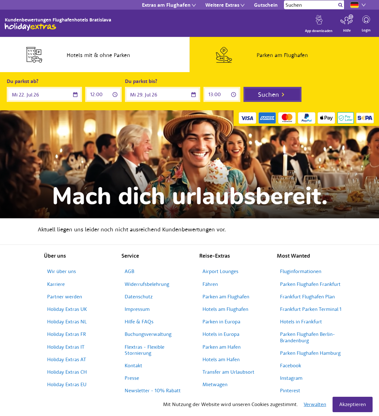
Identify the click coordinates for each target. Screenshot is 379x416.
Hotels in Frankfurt (301, 321)
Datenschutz (138, 296)
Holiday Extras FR (66, 334)
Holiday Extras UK (67, 309)
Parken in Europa (221, 321)
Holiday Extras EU (67, 384)
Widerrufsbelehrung (147, 284)
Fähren (210, 284)
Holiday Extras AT (66, 359)
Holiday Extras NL (67, 321)
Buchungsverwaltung (148, 334)
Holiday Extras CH (67, 372)
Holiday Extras (30, 27)
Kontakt (133, 365)
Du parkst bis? (141, 81)
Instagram (291, 378)
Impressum (137, 309)
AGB (129, 271)
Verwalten (315, 404)
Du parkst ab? (22, 81)
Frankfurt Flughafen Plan (307, 296)
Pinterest (290, 390)
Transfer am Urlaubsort (228, 372)
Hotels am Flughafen (225, 309)
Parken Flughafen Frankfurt (310, 284)
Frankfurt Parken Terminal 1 (311, 309)
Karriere (56, 284)
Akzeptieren (352, 404)
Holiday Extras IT (66, 347)
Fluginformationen (300, 271)
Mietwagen (214, 384)
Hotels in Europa (220, 334)
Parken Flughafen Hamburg (310, 353)
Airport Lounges (220, 271)
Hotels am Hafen (221, 359)
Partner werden (64, 296)
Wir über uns (61, 271)
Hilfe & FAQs (139, 321)
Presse (132, 378)
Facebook (290, 365)
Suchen (268, 94)
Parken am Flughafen (225, 296)
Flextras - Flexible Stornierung (144, 350)
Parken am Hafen (221, 347)
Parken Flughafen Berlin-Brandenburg (307, 337)
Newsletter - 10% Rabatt (153, 390)
